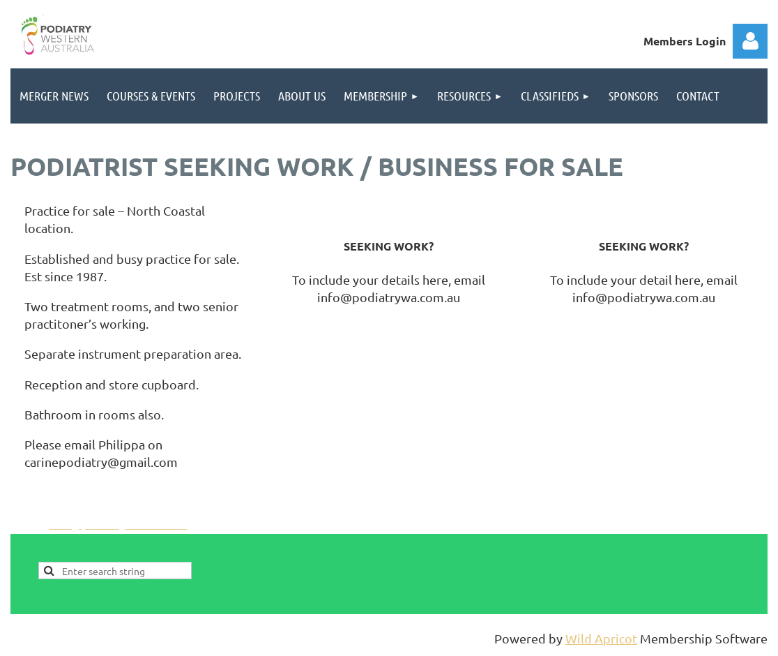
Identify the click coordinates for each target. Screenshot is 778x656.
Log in (750, 41)
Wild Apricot (601, 638)
